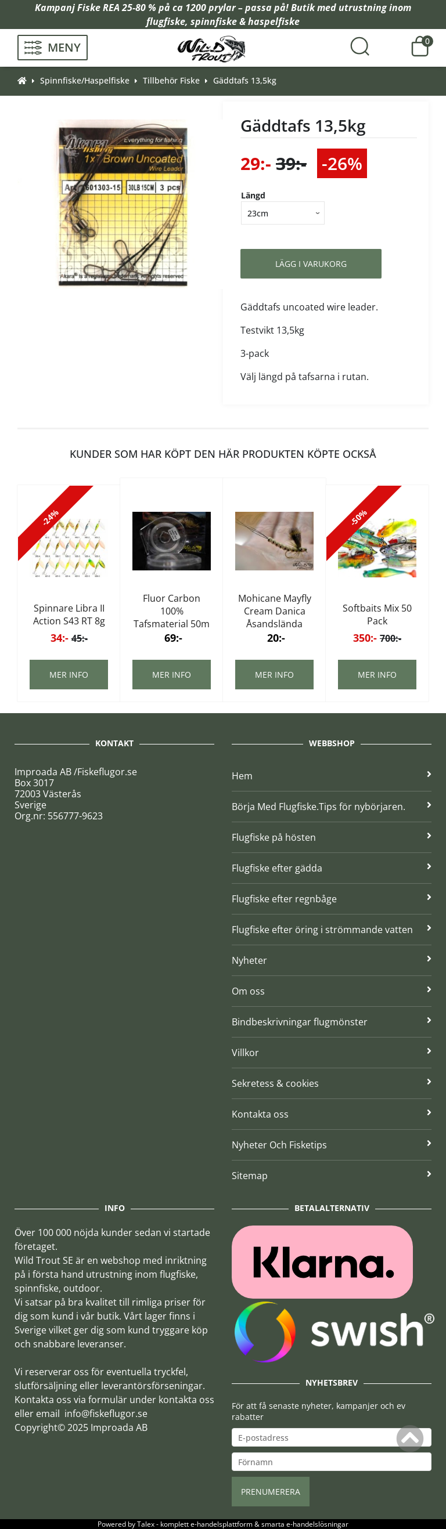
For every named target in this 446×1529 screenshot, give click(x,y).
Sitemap (331, 1175)
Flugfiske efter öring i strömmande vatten (331, 929)
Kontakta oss (331, 1114)
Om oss (331, 991)
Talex (145, 1524)
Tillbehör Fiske (171, 80)
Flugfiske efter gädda (331, 868)
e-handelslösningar (317, 1524)
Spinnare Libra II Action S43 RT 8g (69, 614)
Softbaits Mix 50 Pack (377, 614)
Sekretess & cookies (331, 1083)
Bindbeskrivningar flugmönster (331, 1021)
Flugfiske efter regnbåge (331, 898)
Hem (331, 775)
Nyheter (331, 960)
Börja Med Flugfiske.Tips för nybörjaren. (331, 806)
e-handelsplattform (221, 1524)
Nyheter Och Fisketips (331, 1144)
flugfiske (165, 21)
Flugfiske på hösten (331, 837)
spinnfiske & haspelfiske (245, 21)
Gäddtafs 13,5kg (244, 80)
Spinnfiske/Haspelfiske (85, 80)
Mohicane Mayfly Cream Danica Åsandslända (274, 611)
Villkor (331, 1052)
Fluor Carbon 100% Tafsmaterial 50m (172, 611)
